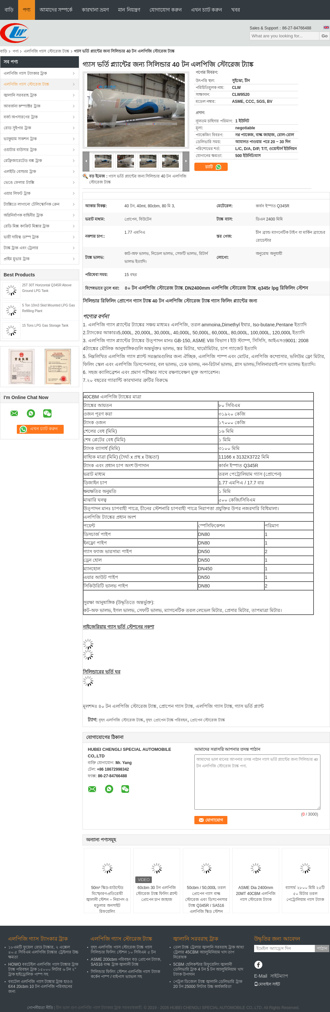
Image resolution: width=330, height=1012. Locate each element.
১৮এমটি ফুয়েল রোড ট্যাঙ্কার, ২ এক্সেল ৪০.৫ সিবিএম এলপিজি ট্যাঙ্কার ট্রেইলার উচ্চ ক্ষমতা (43, 952)
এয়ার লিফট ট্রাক (17, 193)
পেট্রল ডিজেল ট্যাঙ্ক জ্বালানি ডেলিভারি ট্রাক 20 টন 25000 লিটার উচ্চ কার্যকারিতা (207, 984)
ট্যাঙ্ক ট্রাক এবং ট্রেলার (21, 248)
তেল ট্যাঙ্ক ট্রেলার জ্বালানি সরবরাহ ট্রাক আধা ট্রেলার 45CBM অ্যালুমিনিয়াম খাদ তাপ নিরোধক (208, 952)
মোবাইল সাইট (267, 984)
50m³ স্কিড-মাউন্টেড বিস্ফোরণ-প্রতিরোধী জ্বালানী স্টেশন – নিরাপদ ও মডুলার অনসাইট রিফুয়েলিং (107, 899)
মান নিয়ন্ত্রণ (129, 10)
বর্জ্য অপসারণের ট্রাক (21, 117)
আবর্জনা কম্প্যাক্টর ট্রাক (22, 106)
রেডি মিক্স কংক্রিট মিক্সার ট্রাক (26, 226)
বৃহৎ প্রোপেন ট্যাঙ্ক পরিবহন (166, 720)
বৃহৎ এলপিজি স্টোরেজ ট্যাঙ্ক (121, 720)
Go (324, 35)
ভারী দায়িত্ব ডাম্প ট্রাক (21, 237)
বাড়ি (9, 10)
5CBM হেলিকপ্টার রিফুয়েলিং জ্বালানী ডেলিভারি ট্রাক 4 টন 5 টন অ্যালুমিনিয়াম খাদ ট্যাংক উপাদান (208, 969)
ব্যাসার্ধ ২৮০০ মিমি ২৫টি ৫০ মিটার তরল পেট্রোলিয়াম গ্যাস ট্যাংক (305, 893)
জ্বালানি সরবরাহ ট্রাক (20, 95)
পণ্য (26, 10)
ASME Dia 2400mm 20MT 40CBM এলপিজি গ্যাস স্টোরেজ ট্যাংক (256, 893)
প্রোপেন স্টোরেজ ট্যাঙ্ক (207, 720)
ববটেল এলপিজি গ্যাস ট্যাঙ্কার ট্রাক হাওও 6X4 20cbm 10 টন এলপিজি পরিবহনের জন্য (40, 986)
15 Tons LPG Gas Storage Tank (45, 325)
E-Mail (260, 976)
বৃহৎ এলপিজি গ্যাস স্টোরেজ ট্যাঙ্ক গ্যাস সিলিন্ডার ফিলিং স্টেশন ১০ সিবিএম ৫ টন (123, 949)
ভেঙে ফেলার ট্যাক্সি (19, 182)
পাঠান (322, 948)
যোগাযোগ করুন (165, 10)
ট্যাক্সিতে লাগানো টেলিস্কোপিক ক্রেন (31, 204)
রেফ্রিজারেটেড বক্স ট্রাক (23, 160)
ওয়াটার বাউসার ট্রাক (20, 149)
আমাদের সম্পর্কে (56, 10)
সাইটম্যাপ (279, 976)
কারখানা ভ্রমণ (95, 10)
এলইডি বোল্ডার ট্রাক (20, 171)
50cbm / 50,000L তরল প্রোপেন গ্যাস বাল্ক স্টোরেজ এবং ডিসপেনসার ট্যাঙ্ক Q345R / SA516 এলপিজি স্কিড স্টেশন (206, 899)
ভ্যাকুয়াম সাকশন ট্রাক (20, 139)
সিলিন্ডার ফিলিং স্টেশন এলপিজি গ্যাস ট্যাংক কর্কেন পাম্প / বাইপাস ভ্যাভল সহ (125, 974)
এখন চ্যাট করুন (206, 9)
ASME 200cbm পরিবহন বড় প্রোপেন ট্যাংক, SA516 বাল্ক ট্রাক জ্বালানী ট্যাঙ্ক (126, 962)
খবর (235, 10)
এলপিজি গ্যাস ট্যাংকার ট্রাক (25, 73)
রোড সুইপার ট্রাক (17, 128)
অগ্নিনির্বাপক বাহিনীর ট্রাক (23, 215)
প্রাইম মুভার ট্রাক (16, 259)
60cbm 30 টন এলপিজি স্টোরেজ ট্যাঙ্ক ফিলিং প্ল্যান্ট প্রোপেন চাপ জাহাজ (156, 893)
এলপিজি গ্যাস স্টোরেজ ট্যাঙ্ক (46, 51)
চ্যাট (213, 167)
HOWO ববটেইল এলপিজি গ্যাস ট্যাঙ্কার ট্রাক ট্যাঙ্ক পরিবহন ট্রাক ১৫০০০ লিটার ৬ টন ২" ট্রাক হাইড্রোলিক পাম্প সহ (43, 969)
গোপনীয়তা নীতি (40, 1007)
